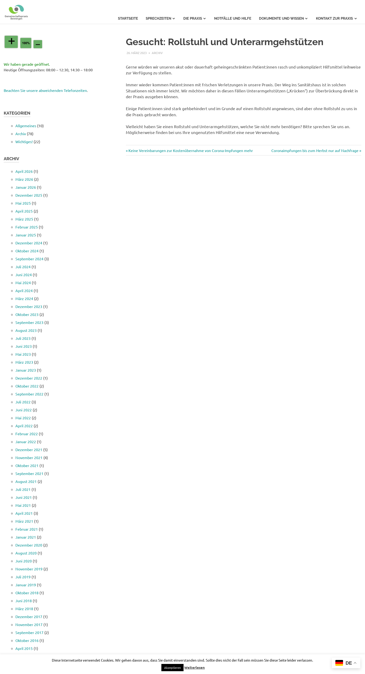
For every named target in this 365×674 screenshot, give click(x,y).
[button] (172, 667)
